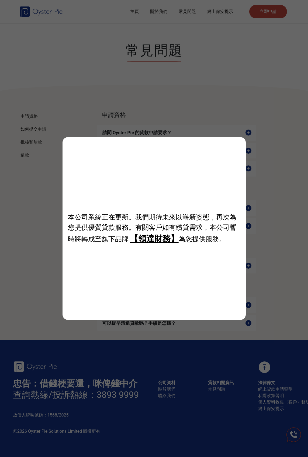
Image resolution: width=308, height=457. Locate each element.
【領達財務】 (154, 238)
